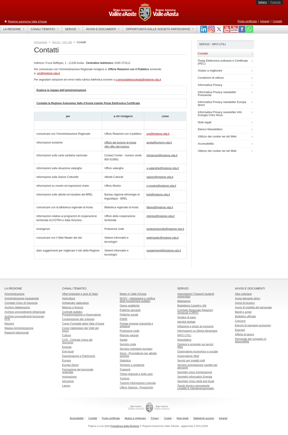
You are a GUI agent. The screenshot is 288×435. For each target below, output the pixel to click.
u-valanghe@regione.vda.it (162, 168)
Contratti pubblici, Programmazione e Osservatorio (81, 313)
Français (275, 2)
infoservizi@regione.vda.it (162, 155)
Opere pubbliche (130, 305)
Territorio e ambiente (132, 365)
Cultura (66, 335)
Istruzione (68, 381)
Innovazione (69, 376)
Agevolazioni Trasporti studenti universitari (195, 295)
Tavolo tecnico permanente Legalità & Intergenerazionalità (195, 387)
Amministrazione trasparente (21, 298)
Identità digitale (186, 321)
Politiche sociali (129, 314)
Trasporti (125, 369)
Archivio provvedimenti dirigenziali (24, 312)
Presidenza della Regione (124, 426)
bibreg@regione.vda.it (159, 207)
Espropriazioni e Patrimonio (78, 356)
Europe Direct (70, 365)
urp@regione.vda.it (48, 73)
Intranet (264, 21)
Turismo (124, 378)
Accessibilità (77, 418)
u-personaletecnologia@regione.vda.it (138, 79)
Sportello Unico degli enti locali (195, 381)
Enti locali (68, 351)
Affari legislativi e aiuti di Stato (80, 294)
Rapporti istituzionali (16, 332)
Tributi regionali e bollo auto (136, 374)
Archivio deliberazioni (17, 307)
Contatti (277, 21)
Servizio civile (128, 344)
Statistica (125, 360)
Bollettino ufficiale (245, 316)
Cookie (168, 418)
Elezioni (9, 323)
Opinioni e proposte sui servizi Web (195, 346)
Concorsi (240, 321)
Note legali (183, 418)
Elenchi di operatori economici (253, 325)
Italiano (262, 2)
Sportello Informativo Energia (194, 376)
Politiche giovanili (130, 310)
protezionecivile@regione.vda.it (165, 229)
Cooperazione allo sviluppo (78, 319)
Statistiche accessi (203, 418)
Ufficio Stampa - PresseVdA (136, 387)
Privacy (155, 418)
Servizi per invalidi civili (191, 360)
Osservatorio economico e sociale (197, 351)
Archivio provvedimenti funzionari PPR (24, 318)
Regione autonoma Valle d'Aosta (27, 21)
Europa (66, 360)
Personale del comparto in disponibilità (250, 340)
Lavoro (66, 385)
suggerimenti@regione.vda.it (163, 250)
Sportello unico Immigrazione (194, 372)
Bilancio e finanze (72, 307)
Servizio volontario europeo (136, 348)
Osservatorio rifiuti (188, 356)
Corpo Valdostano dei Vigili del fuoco (80, 329)
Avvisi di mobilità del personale (253, 307)
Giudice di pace (186, 317)
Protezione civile (129, 330)
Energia (66, 347)
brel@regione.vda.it (158, 194)
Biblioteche (184, 301)
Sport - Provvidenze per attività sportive (138, 355)
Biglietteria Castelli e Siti (191, 305)
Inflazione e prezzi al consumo (195, 326)
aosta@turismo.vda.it (159, 142)
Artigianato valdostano (75, 303)
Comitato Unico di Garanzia (21, 303)
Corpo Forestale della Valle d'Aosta (83, 323)
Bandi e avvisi (243, 312)
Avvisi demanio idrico (247, 298)
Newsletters (184, 339)
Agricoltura (68, 298)
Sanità (123, 339)
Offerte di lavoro (244, 334)
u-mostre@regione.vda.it (161, 185)
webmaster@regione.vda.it (162, 237)
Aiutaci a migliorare (135, 418)
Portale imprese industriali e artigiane (136, 325)
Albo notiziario (243, 294)
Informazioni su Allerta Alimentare (197, 330)
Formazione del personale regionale (77, 371)
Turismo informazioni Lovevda (138, 383)
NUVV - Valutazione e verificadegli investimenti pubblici (137, 300)
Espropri (240, 330)
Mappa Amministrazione (18, 328)
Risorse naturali (129, 335)
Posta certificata (247, 21)
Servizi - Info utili (62, 42)
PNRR (123, 319)
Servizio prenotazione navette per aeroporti (197, 366)
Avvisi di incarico (245, 303)
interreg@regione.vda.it (160, 216)
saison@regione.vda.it (159, 177)
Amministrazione (14, 294)
